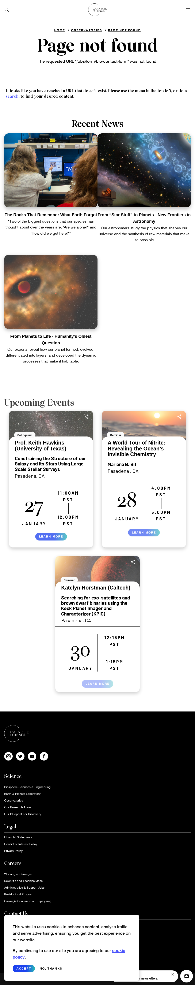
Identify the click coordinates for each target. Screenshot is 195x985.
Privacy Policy (13, 851)
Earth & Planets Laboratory (22, 794)
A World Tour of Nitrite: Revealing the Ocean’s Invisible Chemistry (136, 448)
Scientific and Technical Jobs (23, 881)
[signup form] (173, 974)
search (12, 96)
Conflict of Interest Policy (20, 844)
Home (59, 30)
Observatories (86, 30)
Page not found (124, 30)
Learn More (51, 540)
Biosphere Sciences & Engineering (27, 787)
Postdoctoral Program (18, 894)
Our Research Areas (17, 807)
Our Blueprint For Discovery (22, 814)
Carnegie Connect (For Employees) (27, 901)
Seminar (115, 435)
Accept (23, 972)
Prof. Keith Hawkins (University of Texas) (40, 445)
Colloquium (24, 435)
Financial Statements (18, 837)
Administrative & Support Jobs (24, 887)
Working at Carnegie (18, 874)
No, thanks (51, 972)
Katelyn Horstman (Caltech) (95, 588)
